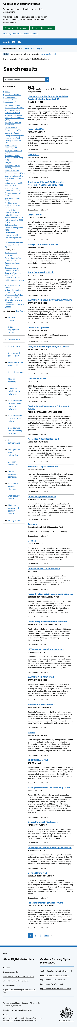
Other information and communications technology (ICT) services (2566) (14, 303)
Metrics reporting (12, 380)
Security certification (13, 463)
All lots (7, 92)
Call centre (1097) (12, 133)
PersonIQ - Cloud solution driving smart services (50, 594)
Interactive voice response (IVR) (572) (13, 189)
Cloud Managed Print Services (42, 496)
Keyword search (12, 79)
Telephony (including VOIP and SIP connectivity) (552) (13, 275)
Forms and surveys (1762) (15, 173)
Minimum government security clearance (13, 509)
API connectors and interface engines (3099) (14, 106)
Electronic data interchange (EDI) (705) (14, 147)
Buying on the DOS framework (51, 984)
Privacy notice (35, 1003)
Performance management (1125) (12, 234)
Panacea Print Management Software (45, 903)
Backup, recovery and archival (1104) (13, 123)
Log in (39, 48)
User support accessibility (14, 354)
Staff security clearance (14, 497)
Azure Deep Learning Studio (41, 272)
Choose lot (25, 59)
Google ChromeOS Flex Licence (43, 822)
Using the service (16, 372)
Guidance (29, 48)
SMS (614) (9, 255)
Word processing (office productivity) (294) (14, 296)
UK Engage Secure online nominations (46, 649)
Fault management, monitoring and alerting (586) (14, 157)
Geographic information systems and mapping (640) (14, 178)
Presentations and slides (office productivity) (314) (14, 245)
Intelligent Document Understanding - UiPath (49, 787)
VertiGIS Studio (35, 214)
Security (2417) (11, 253)
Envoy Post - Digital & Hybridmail (43, 466)
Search (47, 79)
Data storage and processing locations (15, 431)
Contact (6, 968)
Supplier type (14, 339)
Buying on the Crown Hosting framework (55, 989)
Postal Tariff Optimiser (38, 327)
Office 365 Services (37, 378)
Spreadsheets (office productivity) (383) (13, 259)
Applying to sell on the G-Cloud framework (56, 971)
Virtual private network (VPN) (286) (14, 291)
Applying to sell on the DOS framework (54, 975)
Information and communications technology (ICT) (10, 99)
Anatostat (33, 524)
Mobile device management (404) (12, 211)
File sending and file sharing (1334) (12, 166)
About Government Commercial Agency (18, 976)
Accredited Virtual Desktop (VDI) (43, 439)
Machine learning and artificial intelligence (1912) (13, 205)
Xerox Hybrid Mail (36, 129)
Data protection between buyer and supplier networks (15, 404)
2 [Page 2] (35, 935)
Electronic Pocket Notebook (41, 704)
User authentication (14, 441)
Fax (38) (8, 163)
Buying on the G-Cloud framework (53, 980)
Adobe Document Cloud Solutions (44, 568)
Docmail (32, 541)
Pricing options (14, 520)
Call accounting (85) (13, 130)
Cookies (25, 1003)
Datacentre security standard (13, 486)
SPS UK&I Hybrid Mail (38, 760)
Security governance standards (13, 474)
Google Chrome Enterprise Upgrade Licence (48, 346)
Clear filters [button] (20, 311)
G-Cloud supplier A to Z (12, 985)
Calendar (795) (11, 127)
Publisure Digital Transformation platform (47, 621)
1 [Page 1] (30, 935)
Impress (31, 732)
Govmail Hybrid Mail (37, 873)
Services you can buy (11, 972)
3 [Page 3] (40, 935)
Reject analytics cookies (42, 28)
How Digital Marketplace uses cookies (20, 34)
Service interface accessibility (15, 364)
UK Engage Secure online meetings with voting (49, 847)
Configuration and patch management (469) (14, 137)
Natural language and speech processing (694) (14, 216)
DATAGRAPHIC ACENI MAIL (41, 677)
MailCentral (33, 154)
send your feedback (48, 54)
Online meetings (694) (13, 225)
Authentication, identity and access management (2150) (14, 117)
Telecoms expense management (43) (12, 269)
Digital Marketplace (12, 48)
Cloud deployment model (13, 330)
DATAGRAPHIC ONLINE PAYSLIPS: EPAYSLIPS (50, 300)
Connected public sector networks (14, 391)
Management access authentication (14, 452)
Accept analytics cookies (16, 28)
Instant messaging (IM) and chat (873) (14, 184)
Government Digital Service (22, 1010)
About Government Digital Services (16, 981)
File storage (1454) (12, 170)
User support (14, 346)
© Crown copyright (66, 1020)
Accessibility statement (12, 1006)
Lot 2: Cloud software (13, 95)
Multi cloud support (13, 318)
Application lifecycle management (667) (12, 111)
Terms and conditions (11, 1003)
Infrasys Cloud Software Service (43, 244)
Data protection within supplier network (15, 418)
